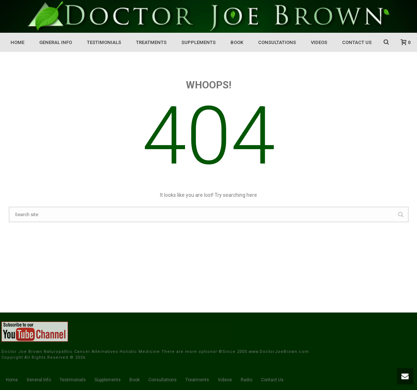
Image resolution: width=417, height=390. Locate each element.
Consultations (277, 42)
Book (236, 42)
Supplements (198, 42)
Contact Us (357, 42)
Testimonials (104, 42)
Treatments (151, 42)
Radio (246, 379)
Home (17, 42)
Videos (319, 42)
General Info (55, 42)
